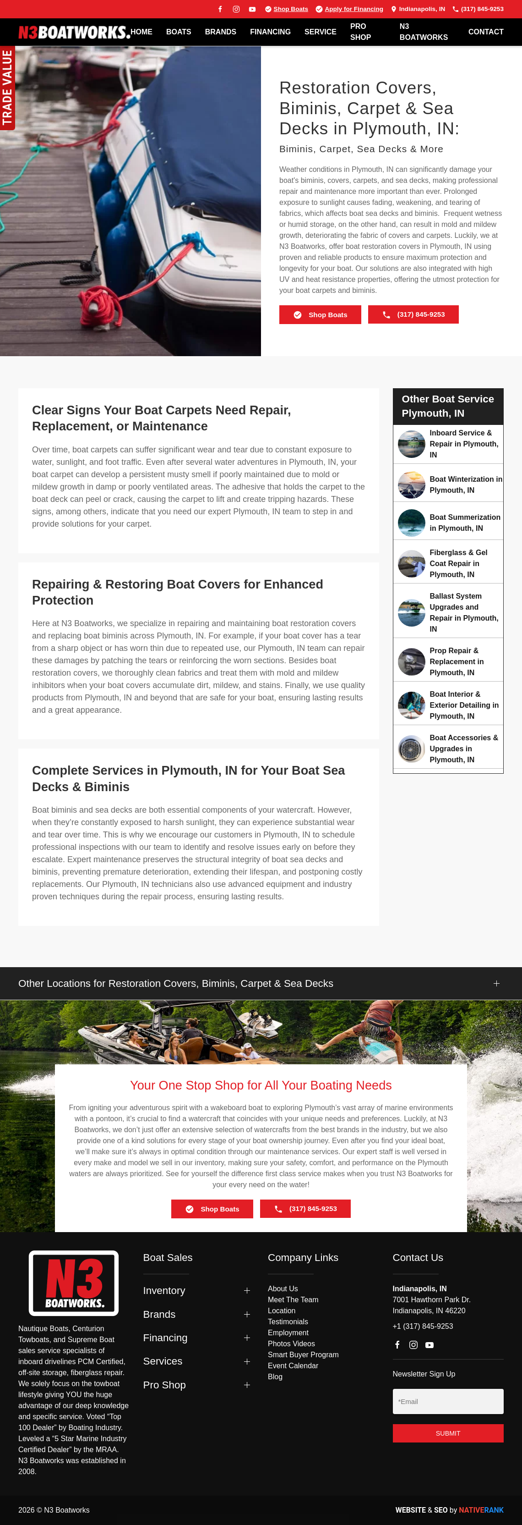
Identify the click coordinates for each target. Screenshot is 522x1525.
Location (282, 1311)
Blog (275, 1377)
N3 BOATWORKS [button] (424, 31)
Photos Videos (291, 1344)
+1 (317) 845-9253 (423, 1326)
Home (141, 32)
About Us (283, 1289)
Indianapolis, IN (417, 9)
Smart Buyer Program (303, 1355)
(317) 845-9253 (478, 9)
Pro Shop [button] (164, 1385)
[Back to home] (74, 32)
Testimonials (288, 1322)
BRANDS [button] (220, 32)
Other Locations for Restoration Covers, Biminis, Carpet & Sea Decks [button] (175, 983)
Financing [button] (165, 1337)
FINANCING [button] (270, 32)
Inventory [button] (164, 1290)
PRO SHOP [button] (360, 31)
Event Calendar (293, 1366)
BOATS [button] (178, 32)
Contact (486, 32)
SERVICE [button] (320, 32)
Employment (288, 1333)
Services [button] (163, 1361)
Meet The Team (293, 1300)
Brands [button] (159, 1314)
